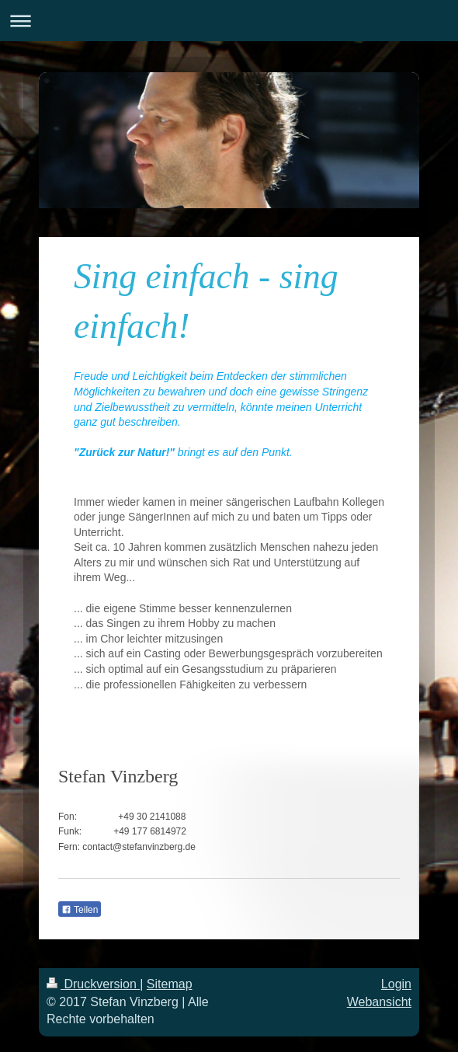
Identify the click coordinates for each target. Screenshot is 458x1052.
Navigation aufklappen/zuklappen (229, 20)
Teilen (79, 909)
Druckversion (93, 984)
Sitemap (170, 984)
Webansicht (379, 1001)
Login (396, 984)
